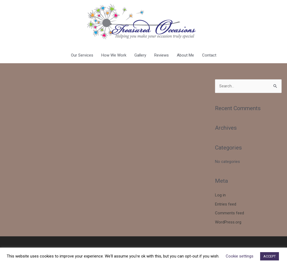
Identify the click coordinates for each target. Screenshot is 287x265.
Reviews (161, 55)
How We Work (113, 55)
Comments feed (229, 213)
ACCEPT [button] (269, 256)
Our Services (82, 55)
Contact (209, 55)
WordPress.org (228, 222)
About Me (185, 55)
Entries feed (225, 204)
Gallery (140, 55)
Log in (220, 195)
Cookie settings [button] (239, 256)
